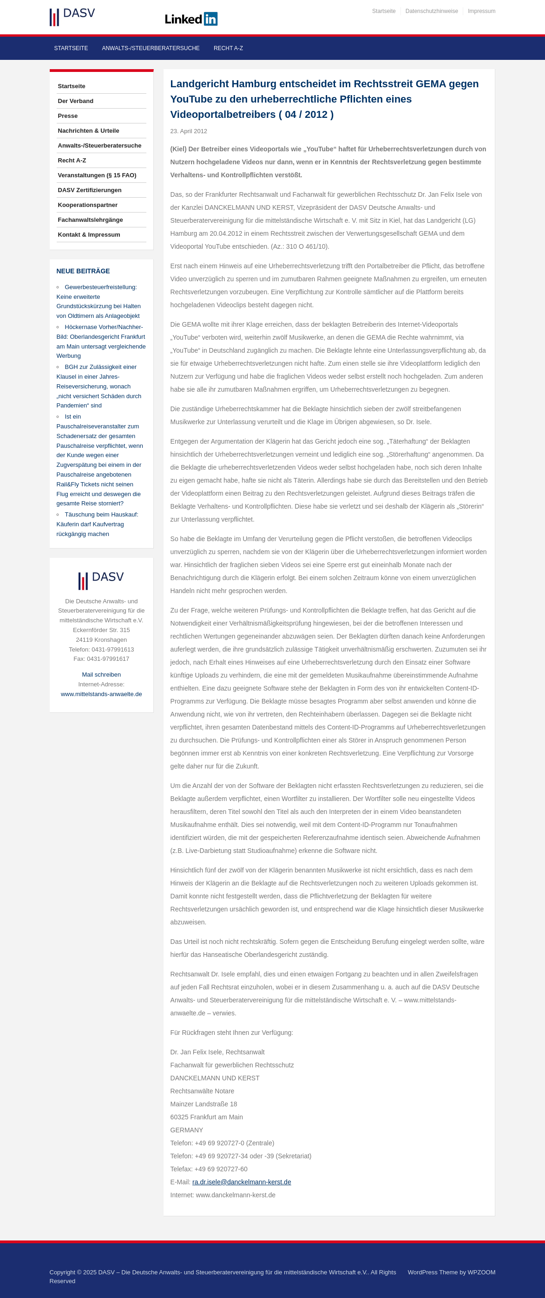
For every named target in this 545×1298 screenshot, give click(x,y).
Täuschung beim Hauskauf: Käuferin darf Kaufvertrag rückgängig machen (97, 524)
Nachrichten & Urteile (88, 130)
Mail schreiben (101, 674)
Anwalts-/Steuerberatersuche (150, 48)
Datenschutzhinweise (432, 11)
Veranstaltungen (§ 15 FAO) (97, 175)
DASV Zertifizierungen (90, 190)
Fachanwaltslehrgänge (90, 219)
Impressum (481, 11)
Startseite (384, 11)
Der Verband (76, 100)
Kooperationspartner (88, 204)
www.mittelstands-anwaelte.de (101, 694)
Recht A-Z (228, 48)
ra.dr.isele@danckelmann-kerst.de (241, 1182)
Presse (68, 115)
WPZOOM (482, 1272)
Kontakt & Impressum (89, 234)
